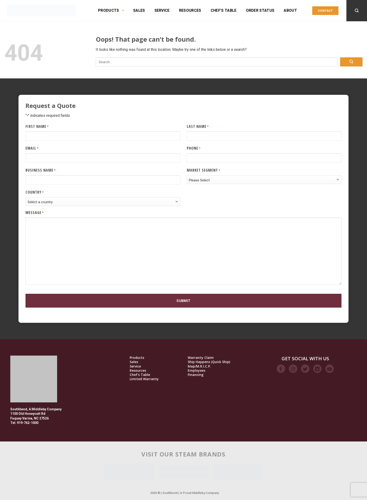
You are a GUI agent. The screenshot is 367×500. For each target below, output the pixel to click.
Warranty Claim (201, 358)
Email (32, 148)
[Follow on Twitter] (305, 368)
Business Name (41, 170)
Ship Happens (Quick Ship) (209, 362)
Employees (196, 370)
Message (35, 212)
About (290, 10)
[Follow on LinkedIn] (317, 368)
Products (111, 10)
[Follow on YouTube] (329, 368)
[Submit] (351, 61)
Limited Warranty (144, 379)
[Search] (356, 10)
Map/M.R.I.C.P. (199, 366)
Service (162, 10)
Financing (195, 375)
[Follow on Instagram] (293, 368)
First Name (37, 126)
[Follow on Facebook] (281, 368)
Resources (190, 10)
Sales (139, 10)
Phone (194, 148)
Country (35, 192)
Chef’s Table (224, 10)
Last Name (198, 126)
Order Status (260, 10)
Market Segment (203, 170)
